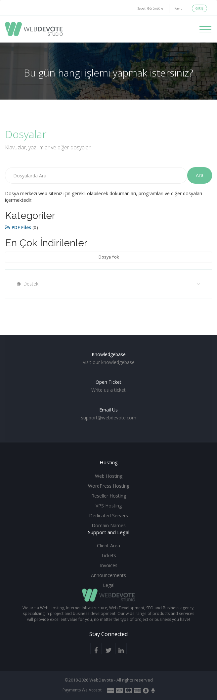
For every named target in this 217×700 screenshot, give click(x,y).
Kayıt (178, 8)
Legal (108, 585)
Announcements (108, 575)
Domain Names (109, 525)
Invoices (108, 565)
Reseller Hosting (108, 496)
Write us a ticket (108, 390)
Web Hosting (108, 476)
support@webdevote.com (108, 417)
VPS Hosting (109, 505)
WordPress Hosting (108, 486)
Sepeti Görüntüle (150, 8)
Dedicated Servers (108, 515)
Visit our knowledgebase (109, 362)
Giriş (199, 8)
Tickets (108, 555)
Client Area (108, 545)
